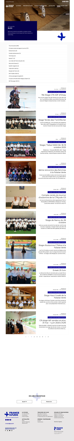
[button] (49, 401)
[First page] (26, 337)
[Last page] (48, 337)
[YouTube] (9, 430)
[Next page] (45, 337)
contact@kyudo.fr (9, 423)
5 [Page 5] (42, 336)
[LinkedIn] (7, 430)
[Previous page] (28, 337)
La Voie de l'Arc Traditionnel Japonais (11, 417)
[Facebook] (5, 430)
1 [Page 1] (31, 336)
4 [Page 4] (39, 336)
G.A (58, 433)
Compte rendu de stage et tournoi (56, 91)
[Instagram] (11, 430)
